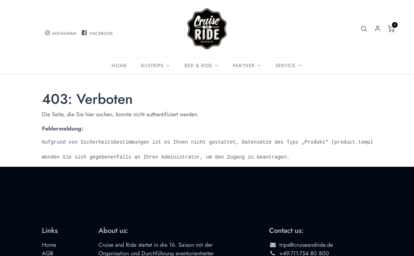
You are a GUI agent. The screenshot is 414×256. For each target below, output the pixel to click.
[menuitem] (119, 66)
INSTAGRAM (64, 33)
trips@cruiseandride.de (306, 245)
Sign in (377, 28)
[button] (364, 28)
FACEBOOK (101, 33)
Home (49, 245)
